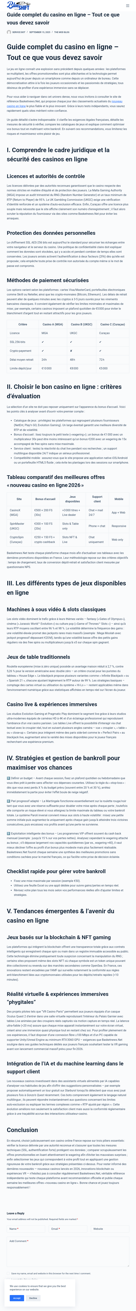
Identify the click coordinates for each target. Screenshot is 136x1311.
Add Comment (18, 1241)
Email (55, 1229)
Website (98, 1228)
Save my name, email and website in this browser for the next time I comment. (51, 1273)
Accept (17, 1298)
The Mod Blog (61, 32)
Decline (33, 1298)
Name (13, 1229)
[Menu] (127, 5)
